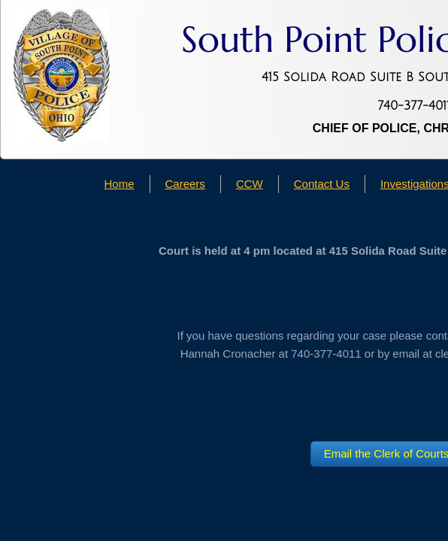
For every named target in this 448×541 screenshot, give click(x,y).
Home (119, 183)
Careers (185, 183)
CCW (249, 183)
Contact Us (322, 183)
